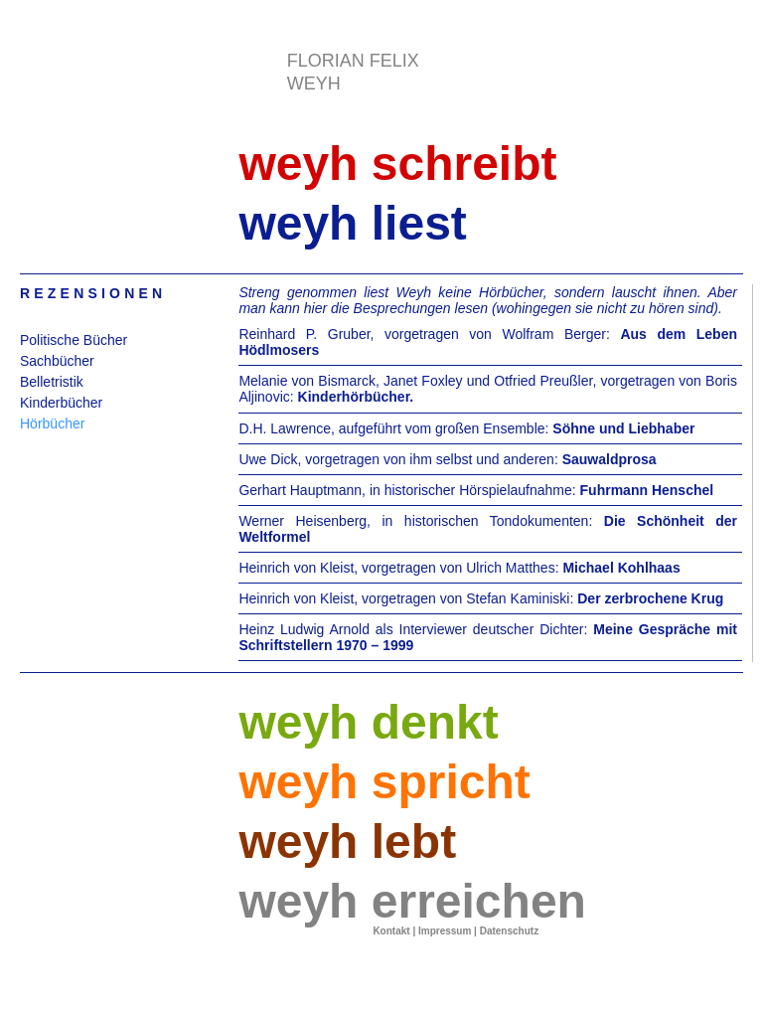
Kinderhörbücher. (356, 397)
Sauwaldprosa (609, 459)
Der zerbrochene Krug (650, 598)
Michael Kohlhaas (621, 568)
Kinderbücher (61, 403)
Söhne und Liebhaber (623, 428)
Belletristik (51, 382)
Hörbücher (52, 423)
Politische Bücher (73, 340)
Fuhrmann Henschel (647, 490)
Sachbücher (57, 361)
